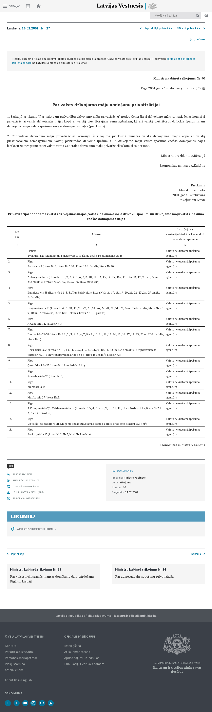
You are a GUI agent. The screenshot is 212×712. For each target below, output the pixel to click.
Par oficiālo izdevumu (19, 652)
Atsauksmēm (14, 670)
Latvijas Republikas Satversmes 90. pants (177, 663)
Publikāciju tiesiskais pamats (84, 664)
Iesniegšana (72, 646)
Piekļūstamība (15, 664)
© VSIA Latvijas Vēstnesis (24, 636)
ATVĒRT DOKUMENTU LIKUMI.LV (36, 529)
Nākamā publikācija (188, 28)
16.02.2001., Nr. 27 (36, 28)
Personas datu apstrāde (21, 658)
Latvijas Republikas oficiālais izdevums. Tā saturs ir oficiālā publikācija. (106, 616)
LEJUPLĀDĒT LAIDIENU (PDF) (28, 492)
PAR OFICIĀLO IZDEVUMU (26, 498)
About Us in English (18, 680)
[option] (53, 576)
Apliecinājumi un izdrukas (81, 658)
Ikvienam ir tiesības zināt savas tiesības (177, 669)
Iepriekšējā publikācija (158, 28)
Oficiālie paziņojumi (79, 636)
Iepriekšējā (17, 554)
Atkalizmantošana (77, 652)
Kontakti (11, 646)
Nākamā (196, 554)
